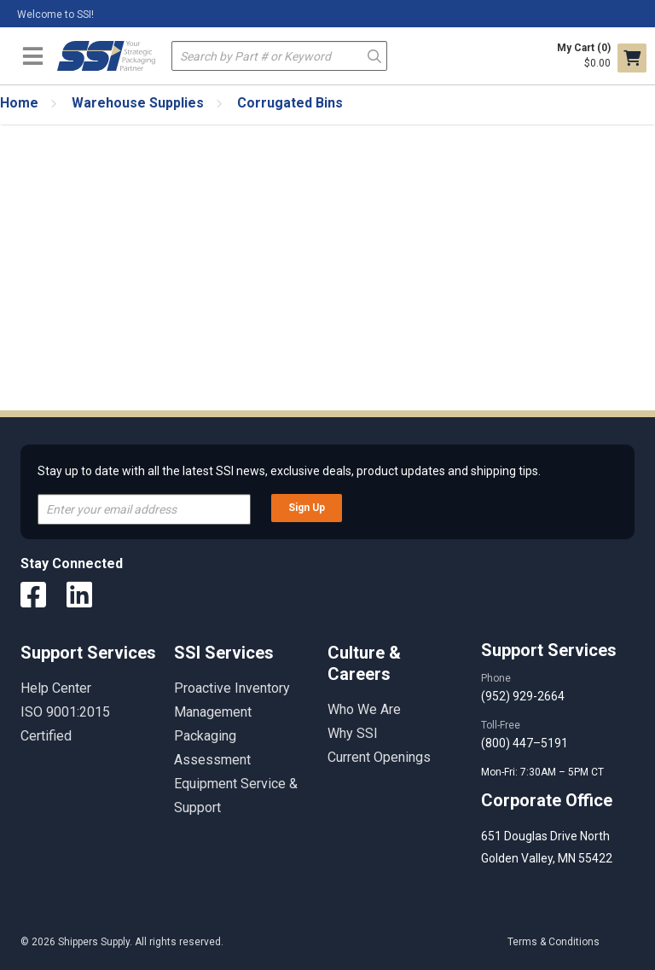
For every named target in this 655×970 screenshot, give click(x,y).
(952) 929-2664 (523, 696)
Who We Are (364, 709)
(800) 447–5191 (524, 743)
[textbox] (279, 56)
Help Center (55, 688)
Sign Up (306, 508)
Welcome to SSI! (55, 14)
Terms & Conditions (553, 942)
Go (374, 55)
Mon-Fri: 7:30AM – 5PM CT (543, 772)
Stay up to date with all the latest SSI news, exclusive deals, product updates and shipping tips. (289, 471)
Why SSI (353, 733)
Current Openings (379, 757)
